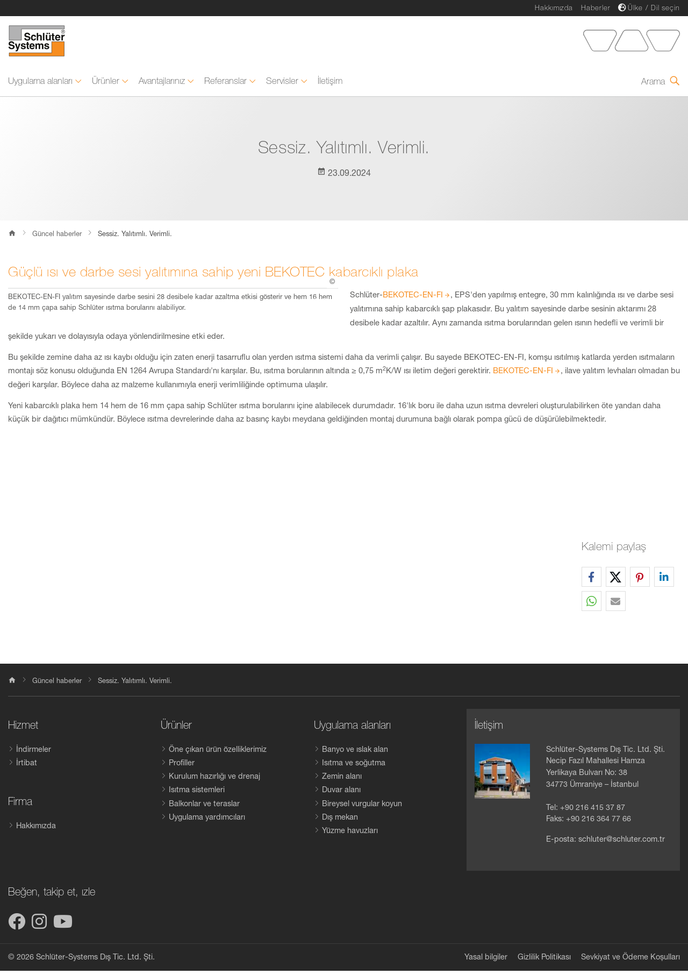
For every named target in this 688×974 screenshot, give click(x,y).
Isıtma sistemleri (197, 793)
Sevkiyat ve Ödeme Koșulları (630, 960)
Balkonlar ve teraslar (204, 806)
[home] (12, 685)
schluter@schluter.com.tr (621, 842)
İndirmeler (33, 752)
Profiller (182, 766)
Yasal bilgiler (485, 960)
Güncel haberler (57, 236)
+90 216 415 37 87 (592, 810)
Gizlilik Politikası (544, 960)
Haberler (595, 8)
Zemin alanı (342, 779)
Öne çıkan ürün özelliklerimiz (218, 752)
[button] (591, 580)
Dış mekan (340, 820)
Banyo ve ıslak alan (355, 752)
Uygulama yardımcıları (207, 820)
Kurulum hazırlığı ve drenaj (214, 779)
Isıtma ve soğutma (353, 766)
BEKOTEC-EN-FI (413, 298)
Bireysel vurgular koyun (362, 806)
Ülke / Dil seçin (654, 8)
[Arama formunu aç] (660, 84)
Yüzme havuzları (350, 833)
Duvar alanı (341, 793)
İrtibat (26, 766)
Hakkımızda (554, 8)
